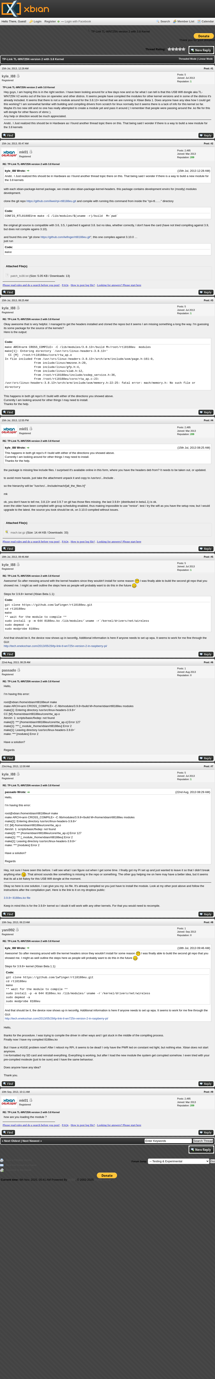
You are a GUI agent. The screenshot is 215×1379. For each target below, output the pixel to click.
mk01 (23, 152)
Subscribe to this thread (18, 1170)
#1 (212, 68)
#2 (212, 143)
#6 (212, 662)
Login (37, 21)
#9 (212, 1092)
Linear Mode (205, 58)
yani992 (8, 930)
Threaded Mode (188, 58)
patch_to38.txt (20, 276)
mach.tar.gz (18, 532)
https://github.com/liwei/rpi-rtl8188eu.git (51, 201)
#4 (212, 420)
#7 (212, 766)
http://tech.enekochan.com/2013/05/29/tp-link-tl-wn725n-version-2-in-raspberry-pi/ (55, 646)
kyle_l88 (8, 76)
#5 (212, 556)
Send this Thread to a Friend (21, 1165)
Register (50, 21)
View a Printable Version (19, 1160)
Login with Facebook (78, 21)
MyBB (71, 1179)
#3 (212, 300)
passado (9, 670)
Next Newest (30, 1141)
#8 (212, 922)
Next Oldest (12, 1141)
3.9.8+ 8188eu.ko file (17, 897)
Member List (185, 21)
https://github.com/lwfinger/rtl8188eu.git (65, 237)
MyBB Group (102, 1179)
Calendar (208, 21)
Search (165, 21)
